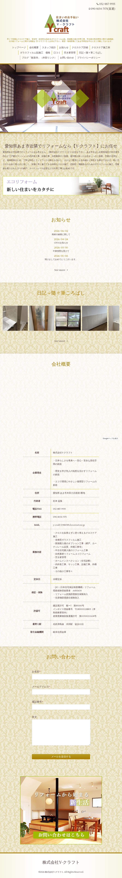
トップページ (19, 47)
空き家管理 (70, 52)
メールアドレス (41, 686)
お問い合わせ (67, 57)
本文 (34, 717)
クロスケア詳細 (80, 47)
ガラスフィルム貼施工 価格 (35, 52)
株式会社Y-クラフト (61, 862)
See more (61, 270)
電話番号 (37, 701)
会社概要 (34, 47)
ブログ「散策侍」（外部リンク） (39, 57)
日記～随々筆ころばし (90, 52)
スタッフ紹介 (49, 47)
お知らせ (63, 47)
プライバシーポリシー (88, 57)
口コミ (57, 52)
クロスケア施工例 (100, 47)
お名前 (36, 671)
